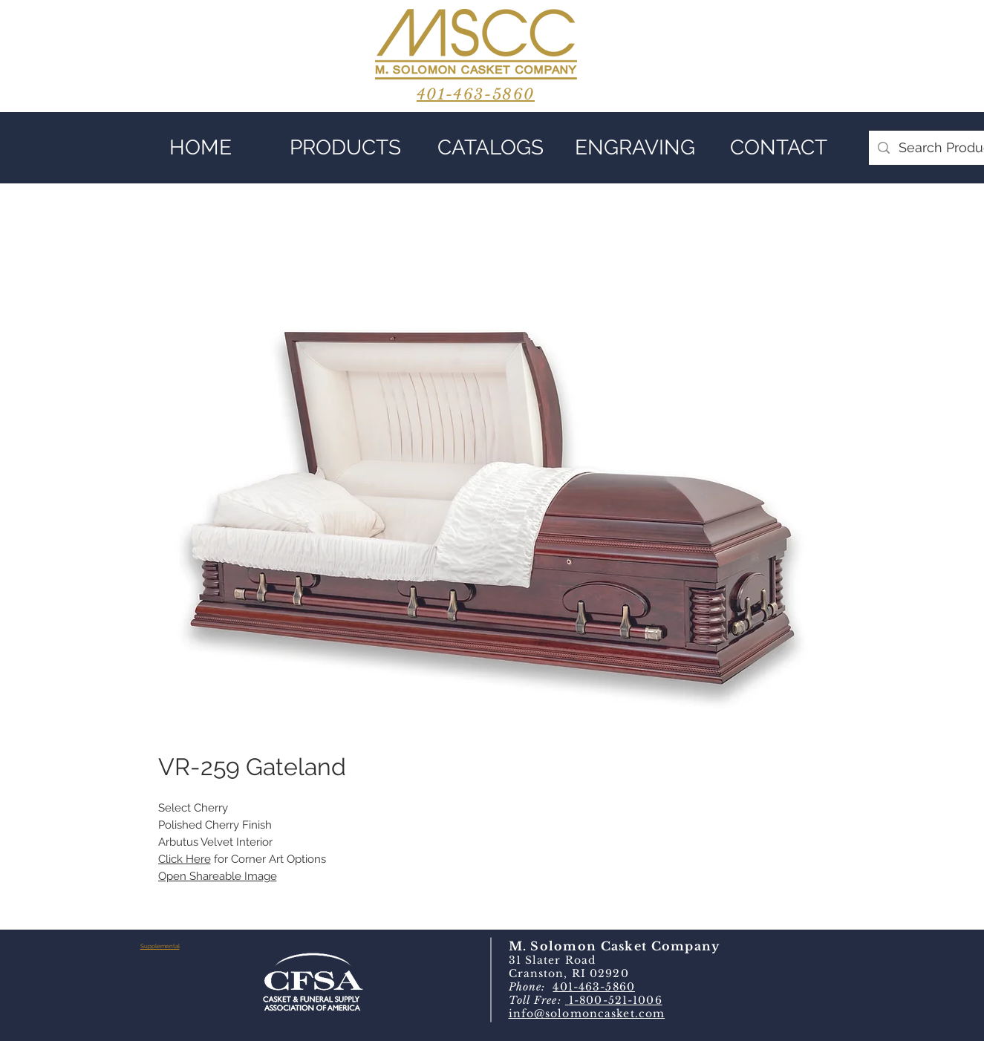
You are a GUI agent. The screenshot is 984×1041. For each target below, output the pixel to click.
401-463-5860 (593, 986)
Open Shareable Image (217, 876)
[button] (345, 148)
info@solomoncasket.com (587, 1013)
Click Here (184, 859)
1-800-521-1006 (613, 1000)
